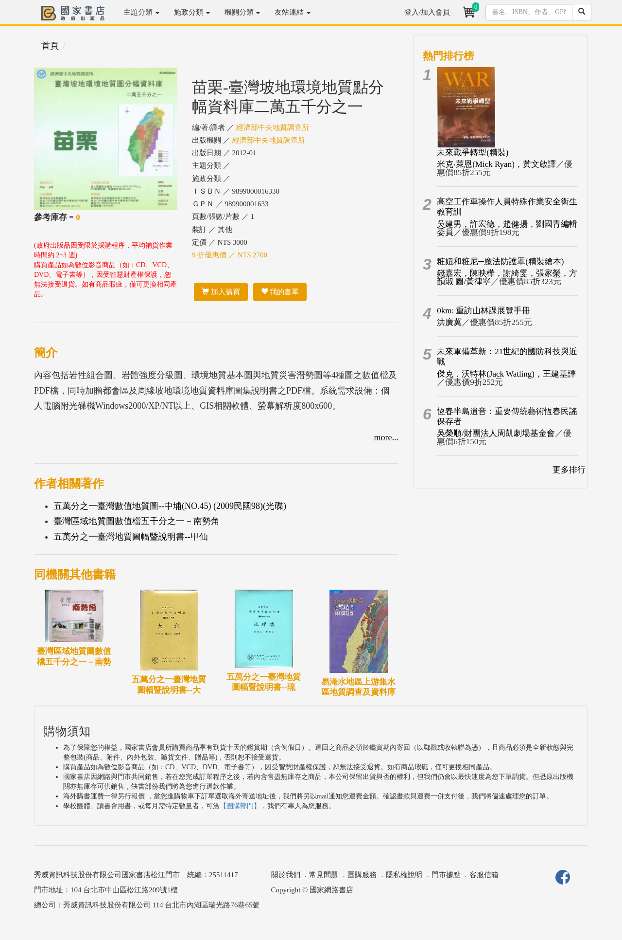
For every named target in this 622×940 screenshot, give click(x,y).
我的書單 (280, 292)
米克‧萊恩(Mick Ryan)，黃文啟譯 (496, 164)
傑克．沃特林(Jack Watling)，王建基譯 (506, 374)
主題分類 (141, 12)
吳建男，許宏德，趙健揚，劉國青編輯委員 (507, 228)
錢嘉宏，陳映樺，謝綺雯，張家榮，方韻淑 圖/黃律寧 (507, 277)
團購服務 (362, 875)
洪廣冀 (449, 322)
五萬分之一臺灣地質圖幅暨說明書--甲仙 (130, 537)
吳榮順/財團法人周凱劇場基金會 (496, 433)
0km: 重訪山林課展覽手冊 (483, 310)
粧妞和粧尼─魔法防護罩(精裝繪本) (500, 261)
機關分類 (242, 12)
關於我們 (285, 875)
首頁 (50, 46)
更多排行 (569, 469)
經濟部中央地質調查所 (272, 127)
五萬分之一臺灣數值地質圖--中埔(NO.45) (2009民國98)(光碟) (169, 506)
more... (386, 437)
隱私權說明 (404, 875)
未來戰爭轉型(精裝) (472, 152)
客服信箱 (484, 875)
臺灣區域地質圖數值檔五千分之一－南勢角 (136, 521)
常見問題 (323, 875)
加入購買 (221, 292)
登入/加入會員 (427, 12)
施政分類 (192, 12)
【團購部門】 (240, 806)
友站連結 (293, 12)
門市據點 (446, 875)
